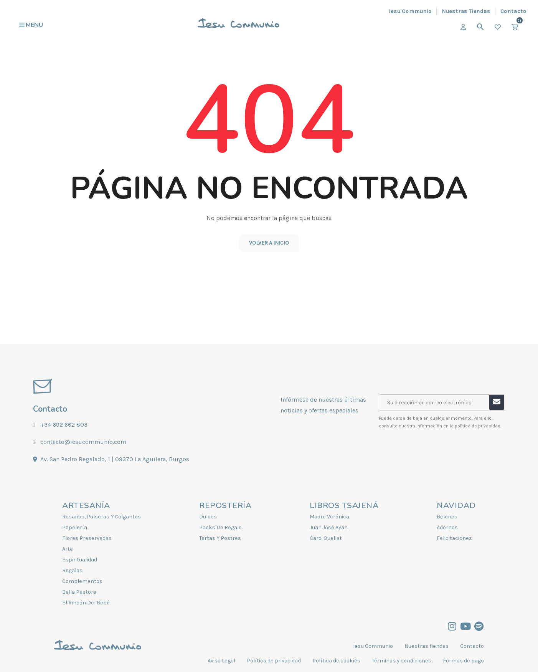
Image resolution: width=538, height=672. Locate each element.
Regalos (72, 570)
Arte (67, 549)
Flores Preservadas (87, 538)
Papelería (74, 527)
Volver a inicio (269, 243)
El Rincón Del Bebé (86, 602)
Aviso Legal (221, 660)
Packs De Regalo (220, 527)
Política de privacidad (274, 660)
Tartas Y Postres (220, 538)
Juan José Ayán (329, 527)
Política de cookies (336, 660)
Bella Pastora (79, 592)
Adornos (447, 527)
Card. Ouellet (326, 538)
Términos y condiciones (401, 660)
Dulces (208, 516)
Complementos (82, 581)
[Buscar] (480, 27)
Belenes (447, 516)
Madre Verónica (329, 516)
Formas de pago (463, 660)
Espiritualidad (79, 559)
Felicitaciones (454, 538)
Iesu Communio (373, 646)
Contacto (472, 646)
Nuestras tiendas (426, 646)
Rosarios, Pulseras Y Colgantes (101, 516)
